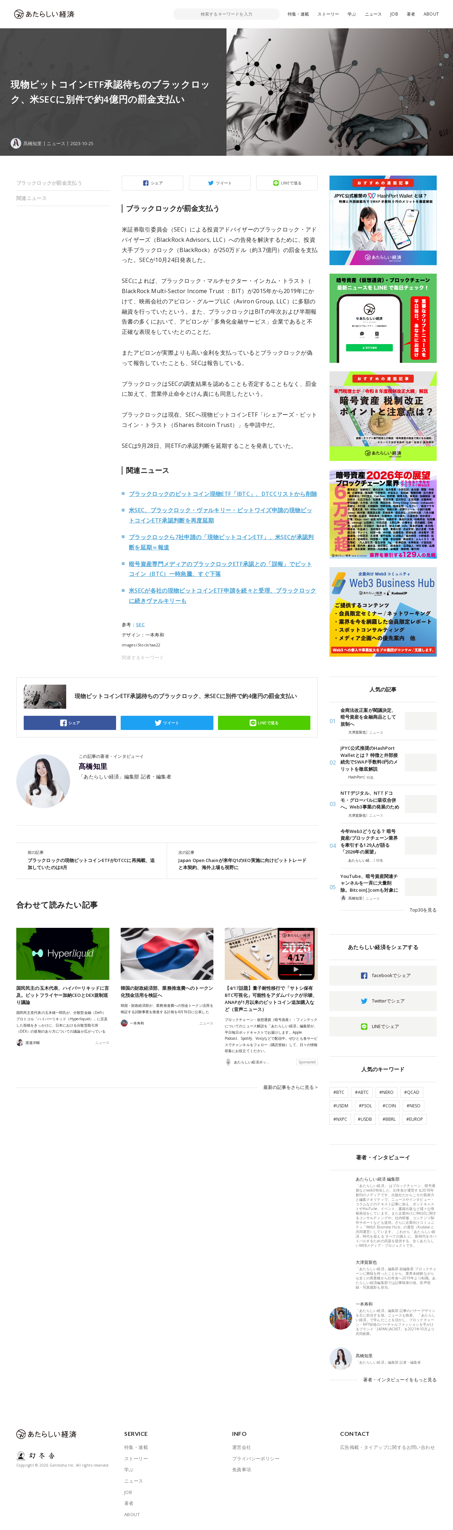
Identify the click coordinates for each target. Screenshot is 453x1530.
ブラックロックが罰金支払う (49, 182)
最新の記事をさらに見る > (290, 1087)
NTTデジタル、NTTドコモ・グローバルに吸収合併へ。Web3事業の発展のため (369, 800)
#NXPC (340, 1119)
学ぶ (352, 14)
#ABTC (362, 1092)
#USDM (340, 1106)
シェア (157, 182)
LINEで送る (291, 182)
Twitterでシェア (388, 1001)
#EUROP (414, 1119)
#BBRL (389, 1119)
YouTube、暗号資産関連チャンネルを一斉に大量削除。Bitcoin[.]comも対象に (369, 883)
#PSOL (365, 1106)
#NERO (386, 1092)
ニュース (373, 14)
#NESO (413, 1106)
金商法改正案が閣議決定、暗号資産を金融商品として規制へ (368, 717)
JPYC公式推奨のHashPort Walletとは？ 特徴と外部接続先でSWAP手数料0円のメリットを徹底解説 (369, 758)
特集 (370, 777)
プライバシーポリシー (256, 1458)
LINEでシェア (385, 1026)
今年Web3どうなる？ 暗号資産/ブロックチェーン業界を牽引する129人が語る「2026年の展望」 (369, 841)
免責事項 (241, 1469)
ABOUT (431, 14)
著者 (411, 14)
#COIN (389, 1106)
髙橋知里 (93, 766)
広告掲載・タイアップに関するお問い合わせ (387, 1447)
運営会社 (241, 1447)
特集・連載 (298, 14)
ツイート (224, 182)
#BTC (338, 1092)
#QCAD (411, 1092)
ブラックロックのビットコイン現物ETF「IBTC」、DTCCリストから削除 (223, 494)
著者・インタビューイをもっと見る (400, 1379)
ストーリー (328, 14)
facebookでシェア (391, 975)
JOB (394, 14)
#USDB (365, 1119)
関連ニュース (31, 198)
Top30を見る (423, 910)
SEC (140, 624)
